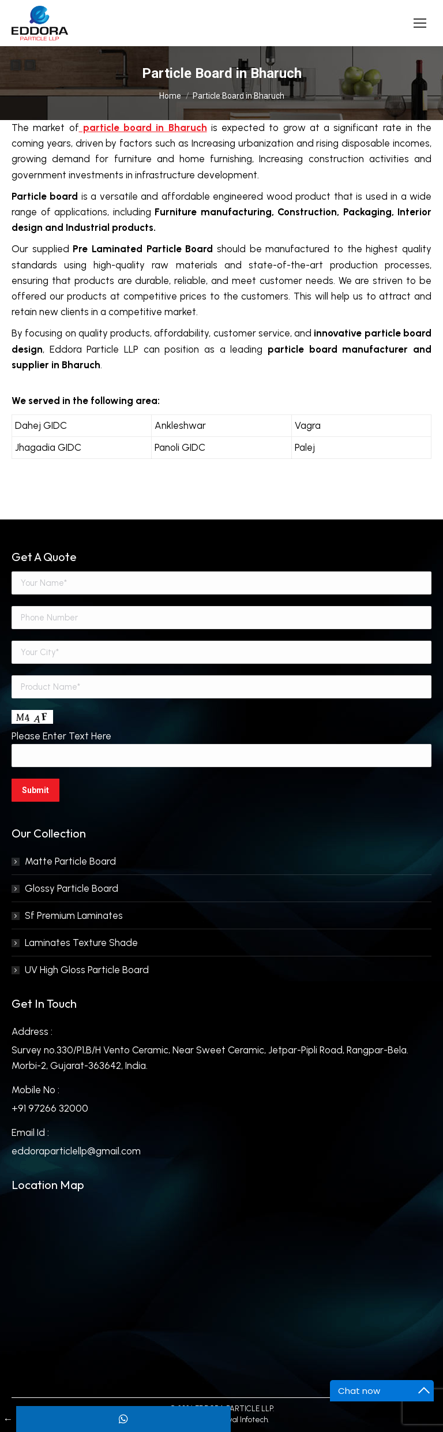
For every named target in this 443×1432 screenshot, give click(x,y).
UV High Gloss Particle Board (87, 969)
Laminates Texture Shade (81, 942)
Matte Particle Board (70, 861)
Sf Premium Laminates (74, 915)
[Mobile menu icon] (419, 23)
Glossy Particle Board (71, 888)
